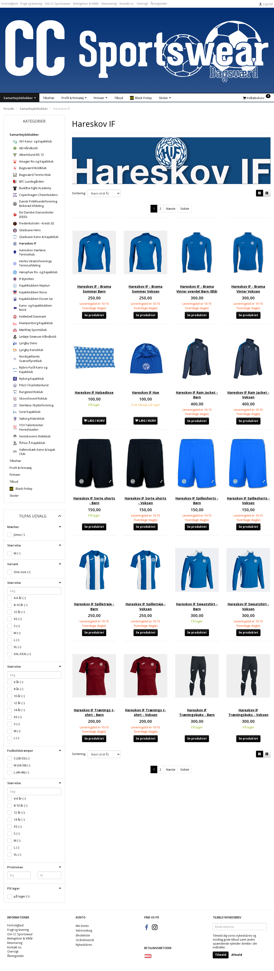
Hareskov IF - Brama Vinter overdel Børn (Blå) (197, 283)
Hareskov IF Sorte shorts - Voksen (146, 484)
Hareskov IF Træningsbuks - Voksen (248, 686)
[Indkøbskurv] (257, 97)
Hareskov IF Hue (145, 383)
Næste (170, 208)
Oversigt (142, 3)
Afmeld (236, 955)
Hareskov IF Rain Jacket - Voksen (248, 385)
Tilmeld (220, 955)
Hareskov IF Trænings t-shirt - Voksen (145, 683)
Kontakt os (127, 3)
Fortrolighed (9, 3)
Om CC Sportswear (57, 3)
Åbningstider (159, 3)
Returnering (109, 3)
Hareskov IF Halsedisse (94, 385)
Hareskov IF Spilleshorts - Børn (197, 484)
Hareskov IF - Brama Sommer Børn (94, 281)
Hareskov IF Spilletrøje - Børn (94, 584)
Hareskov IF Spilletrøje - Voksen (145, 584)
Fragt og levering (31, 3)
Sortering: (79, 193)
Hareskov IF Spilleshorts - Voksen (248, 484)
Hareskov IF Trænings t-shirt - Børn (94, 683)
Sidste (184, 208)
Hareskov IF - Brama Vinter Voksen (248, 281)
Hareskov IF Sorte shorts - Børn (94, 484)
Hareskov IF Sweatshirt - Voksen (248, 584)
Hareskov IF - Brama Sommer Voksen (145, 281)
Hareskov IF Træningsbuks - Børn (197, 683)
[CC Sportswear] (137, 51)
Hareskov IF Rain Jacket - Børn (197, 385)
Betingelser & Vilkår (86, 3)
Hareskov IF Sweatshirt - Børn (197, 584)
